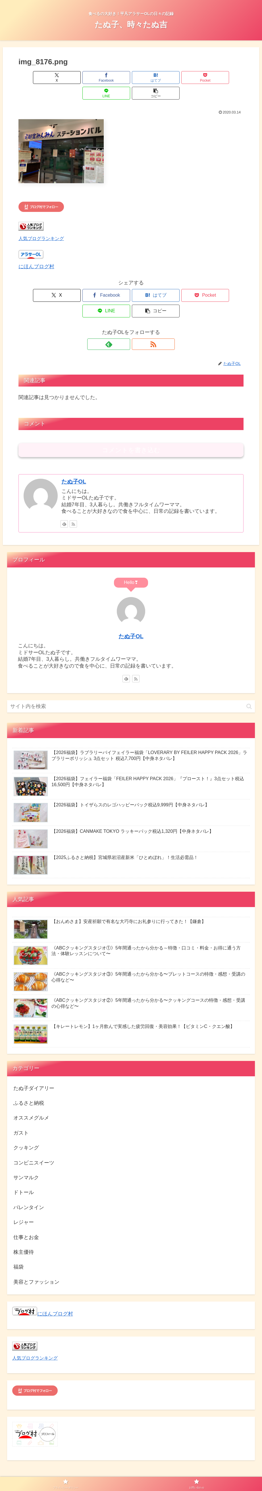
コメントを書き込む (131, 418)
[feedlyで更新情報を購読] (124, 313)
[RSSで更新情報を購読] (137, 313)
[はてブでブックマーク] (112, 77)
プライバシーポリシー (116, 1473)
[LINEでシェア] (188, 77)
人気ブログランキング (41, 222)
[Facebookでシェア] (74, 77)
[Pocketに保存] (150, 77)
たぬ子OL (73, 450)
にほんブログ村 (36, 251)
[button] (225, 77)
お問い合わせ (154, 1473)
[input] (131, 675)
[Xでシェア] (36, 77)
